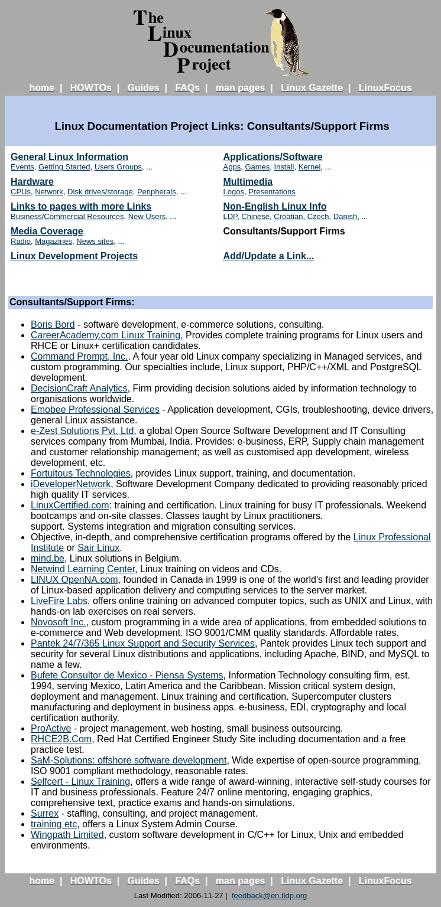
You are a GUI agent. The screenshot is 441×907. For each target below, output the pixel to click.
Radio (21, 241)
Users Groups (118, 166)
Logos (233, 191)
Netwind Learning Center (83, 569)
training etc (54, 824)
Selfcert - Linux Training (80, 782)
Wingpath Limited (67, 835)
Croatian (288, 216)
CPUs (21, 191)
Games (257, 166)
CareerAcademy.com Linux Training (105, 335)
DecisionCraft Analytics (79, 388)
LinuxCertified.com (70, 505)
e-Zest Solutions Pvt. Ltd (82, 431)
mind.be (47, 558)
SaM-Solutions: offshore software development (128, 760)
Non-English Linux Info (275, 206)
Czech (318, 216)
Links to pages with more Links (81, 206)
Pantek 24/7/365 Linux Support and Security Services (143, 643)
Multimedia (248, 182)
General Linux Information (69, 157)
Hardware (32, 182)
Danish (345, 216)
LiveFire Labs (59, 601)
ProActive (51, 728)
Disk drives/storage (100, 191)
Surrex (45, 813)
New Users (147, 216)
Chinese (255, 216)
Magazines (53, 241)
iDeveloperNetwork (71, 484)
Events (22, 166)
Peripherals (156, 191)
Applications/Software (273, 157)
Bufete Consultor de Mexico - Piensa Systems (127, 675)
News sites (95, 241)
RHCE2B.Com (61, 739)
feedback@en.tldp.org (269, 895)
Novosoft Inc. (58, 622)
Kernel (310, 166)
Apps (232, 166)
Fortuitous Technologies (81, 473)
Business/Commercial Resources (67, 216)
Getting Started (64, 166)
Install (284, 166)
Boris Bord (53, 324)
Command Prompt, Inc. (79, 356)
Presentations (272, 191)
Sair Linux (98, 548)
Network (49, 191)
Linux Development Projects (74, 256)
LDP (230, 216)
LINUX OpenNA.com (74, 580)
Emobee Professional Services (95, 409)
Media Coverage (47, 231)
